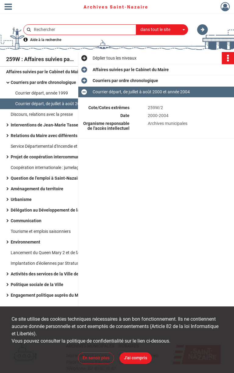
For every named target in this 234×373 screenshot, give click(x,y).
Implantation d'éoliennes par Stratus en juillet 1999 (58, 263)
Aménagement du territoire (37, 188)
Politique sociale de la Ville (37, 284)
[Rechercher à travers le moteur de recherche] (83, 29)
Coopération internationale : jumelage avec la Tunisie (60, 167)
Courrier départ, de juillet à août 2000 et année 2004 (63, 103)
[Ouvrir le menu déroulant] (8, 7)
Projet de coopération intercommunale (48, 156)
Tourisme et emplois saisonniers (41, 231)
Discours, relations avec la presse (42, 114)
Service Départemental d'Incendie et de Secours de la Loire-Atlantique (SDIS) (72, 146)
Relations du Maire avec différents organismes (56, 135)
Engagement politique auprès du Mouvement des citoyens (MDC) (72, 295)
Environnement (25, 242)
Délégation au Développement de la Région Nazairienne (65, 210)
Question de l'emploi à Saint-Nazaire (46, 178)
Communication (26, 220)
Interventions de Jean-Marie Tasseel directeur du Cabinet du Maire (72, 125)
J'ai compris (135, 357)
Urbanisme (21, 199)
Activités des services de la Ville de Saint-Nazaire (59, 273)
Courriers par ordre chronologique (43, 82)
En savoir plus (96, 357)
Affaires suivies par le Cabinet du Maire (44, 71)
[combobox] (162, 29)
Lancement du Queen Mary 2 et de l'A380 (49, 252)
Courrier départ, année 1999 (41, 93)
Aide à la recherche (45, 40)
